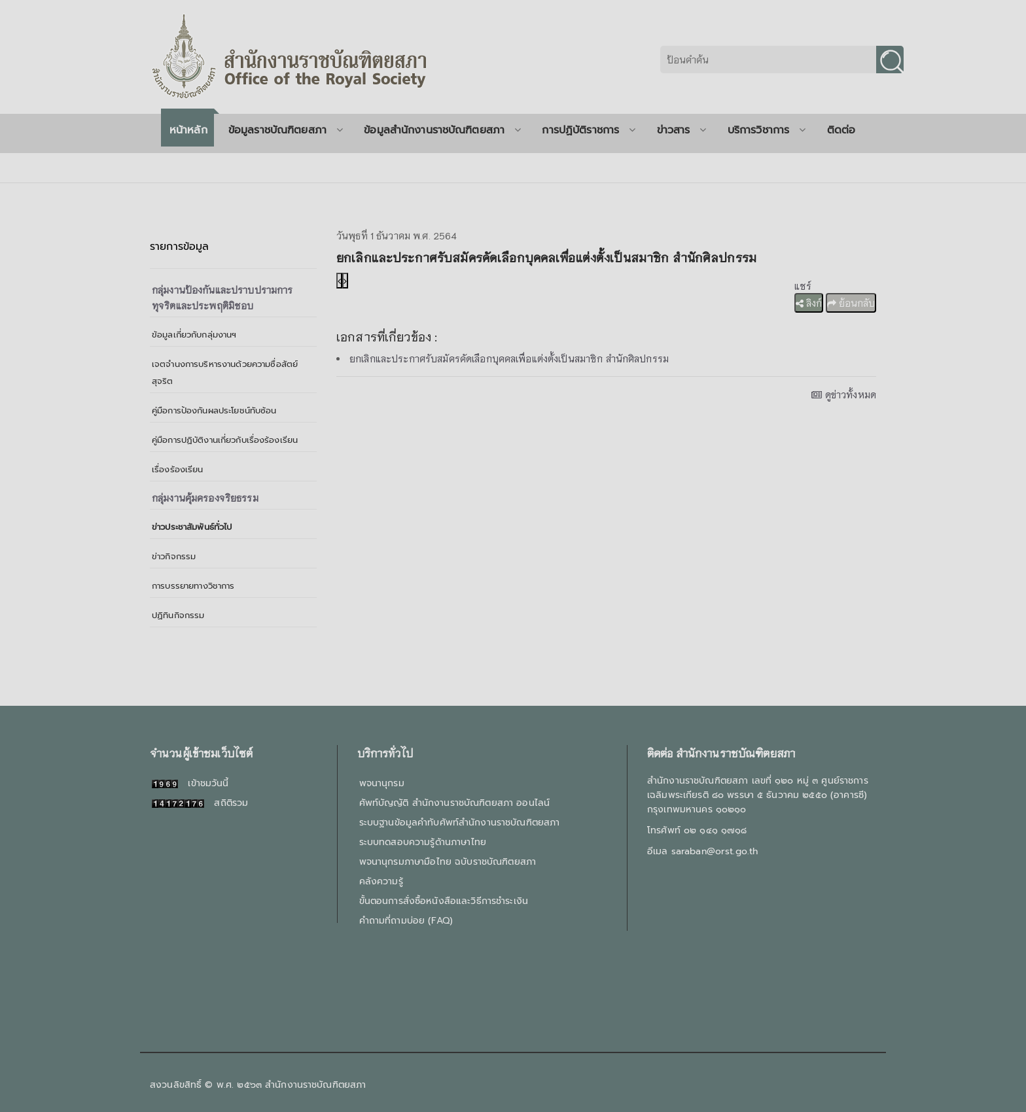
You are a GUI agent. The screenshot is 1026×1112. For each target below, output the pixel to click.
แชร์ (802, 286)
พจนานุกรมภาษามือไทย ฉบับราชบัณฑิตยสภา (447, 862)
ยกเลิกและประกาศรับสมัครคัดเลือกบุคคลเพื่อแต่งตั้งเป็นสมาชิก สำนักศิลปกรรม (509, 358)
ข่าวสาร (682, 130)
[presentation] (339, 280)
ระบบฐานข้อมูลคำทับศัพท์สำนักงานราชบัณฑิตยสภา (459, 822)
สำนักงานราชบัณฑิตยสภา (315, 1085)
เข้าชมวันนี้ (190, 783)
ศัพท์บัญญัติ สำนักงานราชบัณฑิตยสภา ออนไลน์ (454, 803)
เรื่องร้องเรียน (177, 469)
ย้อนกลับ (851, 303)
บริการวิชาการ (767, 130)
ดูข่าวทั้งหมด (843, 394)
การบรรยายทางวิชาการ (193, 586)
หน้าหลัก (188, 130)
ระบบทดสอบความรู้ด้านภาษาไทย (422, 842)
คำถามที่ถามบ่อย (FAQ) (406, 921)
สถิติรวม (200, 803)
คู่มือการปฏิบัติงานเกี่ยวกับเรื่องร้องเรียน (225, 440)
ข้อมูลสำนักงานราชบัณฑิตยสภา (442, 130)
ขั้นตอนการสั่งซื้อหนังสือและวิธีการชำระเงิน (443, 901)
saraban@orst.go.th (714, 851)
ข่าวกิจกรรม (174, 556)
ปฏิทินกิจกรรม (178, 615)
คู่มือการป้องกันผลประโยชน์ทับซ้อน (214, 410)
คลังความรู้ (381, 881)
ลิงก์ (809, 303)
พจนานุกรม (381, 783)
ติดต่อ (841, 130)
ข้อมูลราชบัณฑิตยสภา (285, 130)
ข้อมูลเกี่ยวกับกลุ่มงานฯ (194, 334)
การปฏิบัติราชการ (588, 130)
